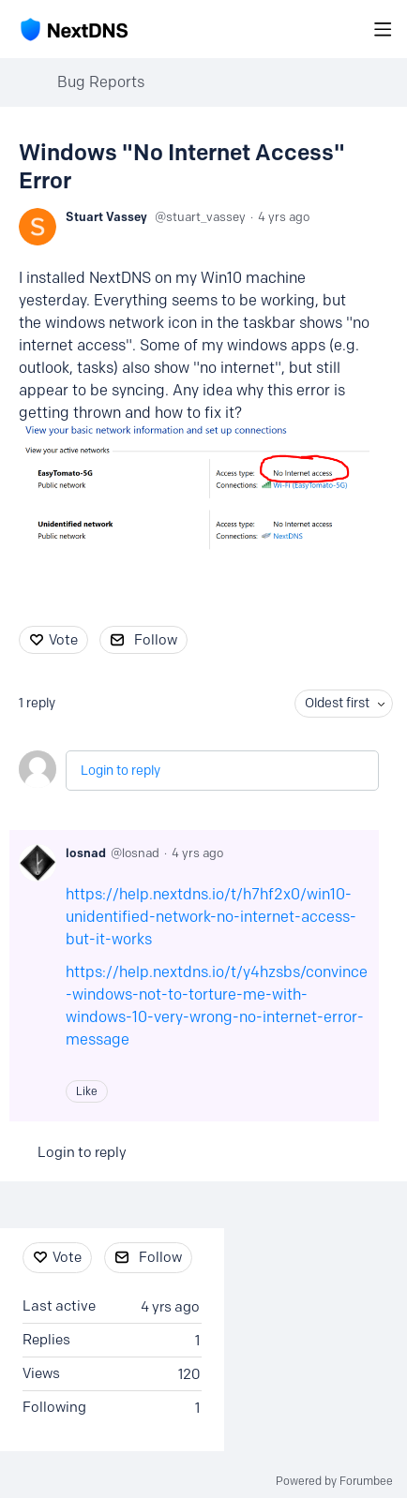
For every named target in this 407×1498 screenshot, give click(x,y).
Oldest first (337, 703)
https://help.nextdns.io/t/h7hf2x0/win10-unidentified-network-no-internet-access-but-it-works (211, 916)
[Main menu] (383, 29)
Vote (63, 639)
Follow (155, 639)
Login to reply (120, 771)
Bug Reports (100, 82)
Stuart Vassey (106, 216)
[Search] (353, 29)
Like (87, 1091)
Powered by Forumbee (334, 1481)
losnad (86, 852)
